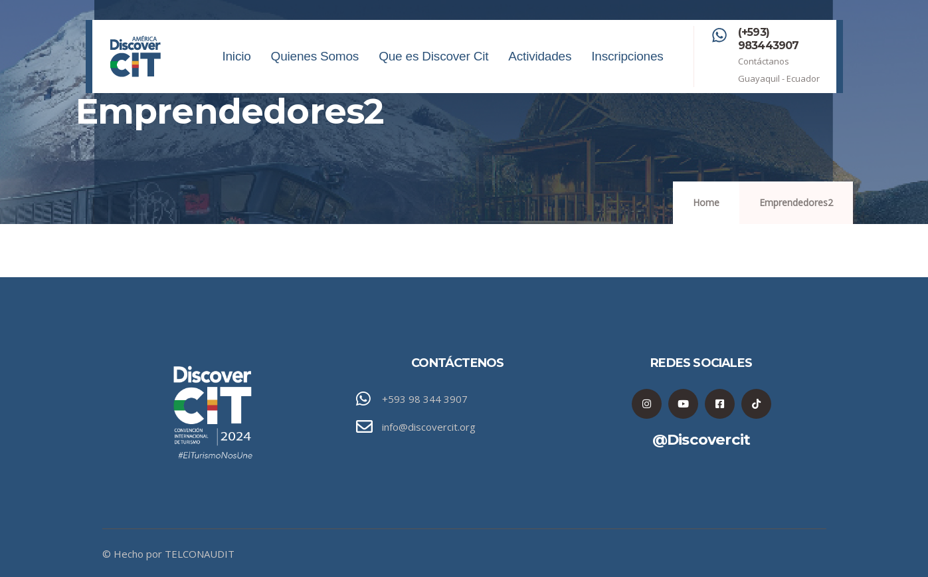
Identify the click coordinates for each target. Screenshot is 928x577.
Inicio (236, 71)
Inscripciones (627, 71)
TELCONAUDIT (199, 553)
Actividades (539, 71)
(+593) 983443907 (768, 39)
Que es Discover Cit (433, 71)
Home (706, 202)
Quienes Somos (315, 71)
